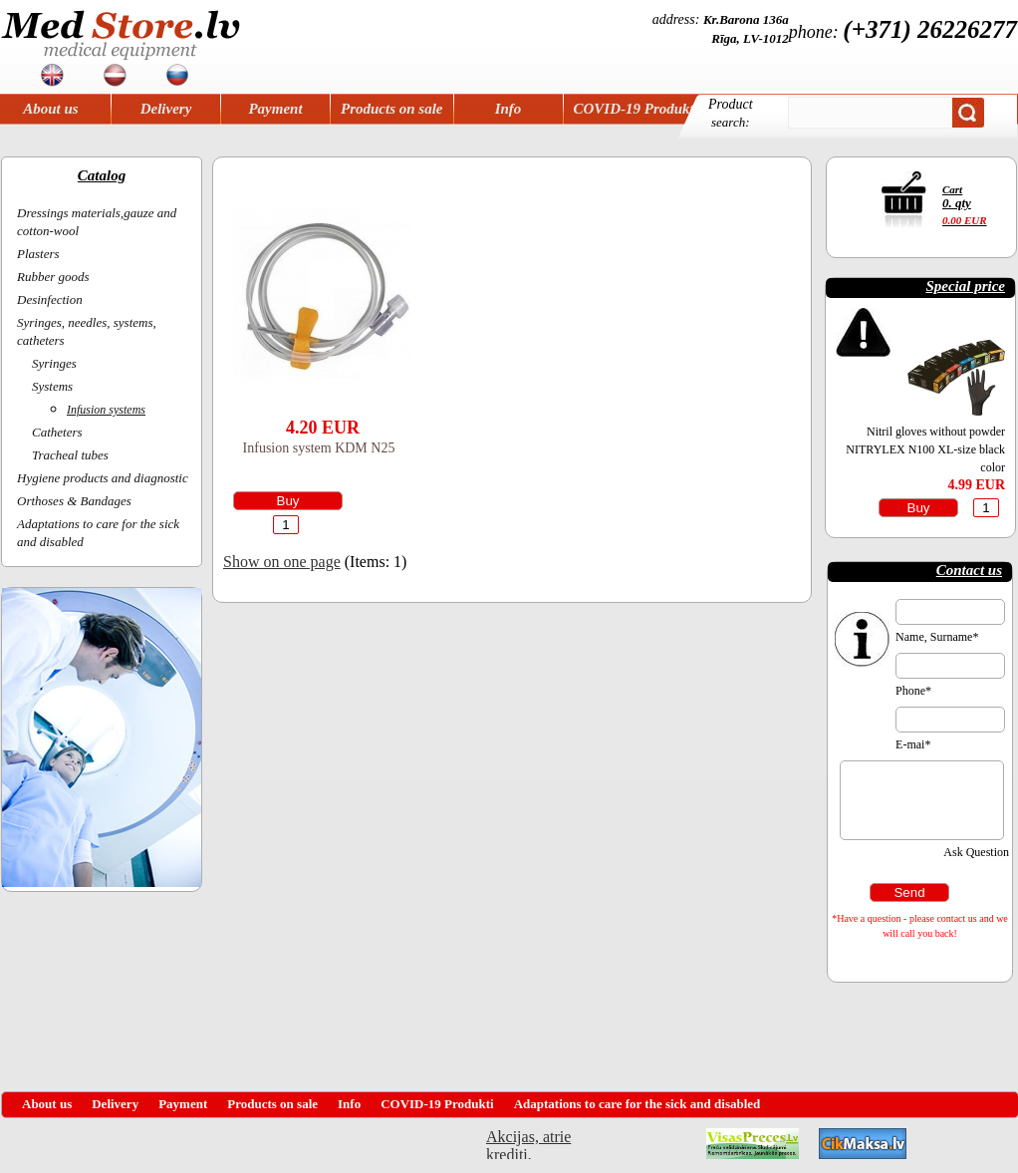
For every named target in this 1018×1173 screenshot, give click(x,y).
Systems (52, 386)
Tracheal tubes (70, 454)
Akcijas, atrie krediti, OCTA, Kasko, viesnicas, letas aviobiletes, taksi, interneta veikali (528, 1143)
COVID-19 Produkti (636, 109)
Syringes (54, 363)
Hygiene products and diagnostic (102, 477)
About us (50, 109)
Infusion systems (106, 410)
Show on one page (282, 561)
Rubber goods (53, 276)
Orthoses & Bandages (74, 500)
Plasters (38, 253)
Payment (275, 109)
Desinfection (50, 299)
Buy (288, 500)
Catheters (57, 432)
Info (508, 109)
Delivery (166, 109)
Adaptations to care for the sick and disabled (637, 1103)
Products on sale (392, 109)
